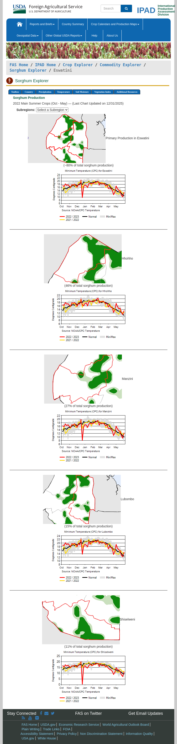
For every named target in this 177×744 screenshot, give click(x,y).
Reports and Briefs (42, 24)
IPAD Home (45, 65)
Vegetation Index (102, 92)
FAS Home (19, 65)
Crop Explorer (78, 65)
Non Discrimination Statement (101, 734)
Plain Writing (31, 729)
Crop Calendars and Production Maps (115, 24)
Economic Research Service (79, 724)
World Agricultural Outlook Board (125, 724)
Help (94, 35)
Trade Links (51, 729)
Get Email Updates (145, 713)
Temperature (63, 92)
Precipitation (45, 92)
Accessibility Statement (37, 734)
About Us (112, 35)
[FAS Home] (36, 7)
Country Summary (73, 24)
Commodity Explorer (120, 65)
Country (29, 92)
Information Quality (139, 734)
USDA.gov (47, 724)
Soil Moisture (81, 92)
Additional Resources (127, 92)
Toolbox (15, 92)
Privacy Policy (67, 734)
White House (47, 738)
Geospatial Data (28, 35)
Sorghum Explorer (28, 70)
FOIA (66, 729)
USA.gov (28, 738)
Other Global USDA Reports (64, 35)
